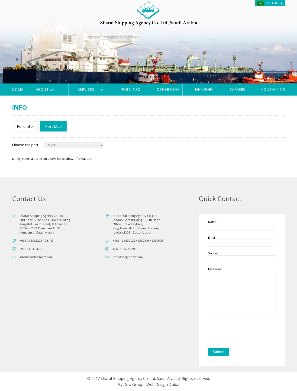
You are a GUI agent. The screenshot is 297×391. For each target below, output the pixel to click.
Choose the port (25, 144)
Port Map (53, 126)
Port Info (25, 126)
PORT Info (130, 89)
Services (86, 89)
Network (204, 89)
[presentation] (243, 334)
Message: (215, 269)
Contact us (273, 89)
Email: (212, 237)
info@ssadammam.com (36, 257)
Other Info (168, 89)
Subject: (213, 253)
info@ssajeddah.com (128, 257)
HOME (17, 89)
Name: (212, 222)
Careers (237, 89)
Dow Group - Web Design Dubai (151, 384)
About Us (45, 89)
